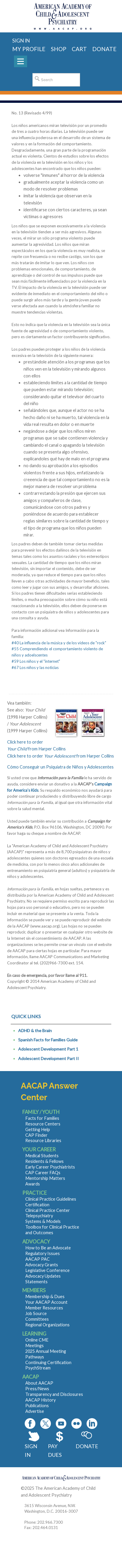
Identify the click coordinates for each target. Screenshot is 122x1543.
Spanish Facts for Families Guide (48, 1039)
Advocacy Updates (43, 1276)
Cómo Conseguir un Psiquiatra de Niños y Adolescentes (60, 766)
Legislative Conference (47, 1270)
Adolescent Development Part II (48, 1058)
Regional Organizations (47, 1324)
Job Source (36, 1313)
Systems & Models (43, 1221)
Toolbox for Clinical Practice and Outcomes (52, 1229)
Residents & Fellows (44, 1161)
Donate (86, 1446)
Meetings (34, 1345)
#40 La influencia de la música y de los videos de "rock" (59, 642)
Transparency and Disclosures (54, 1394)
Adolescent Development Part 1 (48, 1048)
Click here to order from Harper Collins (60, 755)
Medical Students (42, 1155)
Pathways (34, 1356)
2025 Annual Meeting (45, 1351)
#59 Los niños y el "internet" (36, 661)
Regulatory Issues (42, 1253)
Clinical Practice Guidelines (50, 1199)
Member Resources (44, 1307)
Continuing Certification (48, 1362)
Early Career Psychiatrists (50, 1166)
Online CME (37, 1339)
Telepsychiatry (39, 1215)
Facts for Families (42, 1118)
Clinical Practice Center (47, 1210)
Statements (36, 1281)
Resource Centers (42, 1123)
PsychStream (38, 1367)
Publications (37, 1405)
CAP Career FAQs (42, 1172)
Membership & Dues (45, 1296)
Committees (37, 1319)
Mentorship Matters (45, 1178)
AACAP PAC (37, 1259)
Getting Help (37, 1129)
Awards (32, 1183)
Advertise (34, 1411)
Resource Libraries (43, 1140)
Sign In (31, 1450)
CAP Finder (36, 1135)
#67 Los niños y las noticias (35, 667)
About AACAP (39, 1382)
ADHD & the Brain (35, 1030)
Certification (37, 1204)
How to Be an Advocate (48, 1247)
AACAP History (40, 1399)
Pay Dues (55, 1450)
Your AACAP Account (46, 1302)
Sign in (21, 40)
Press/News (37, 1388)
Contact (80, 1495)
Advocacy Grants (41, 1264)
